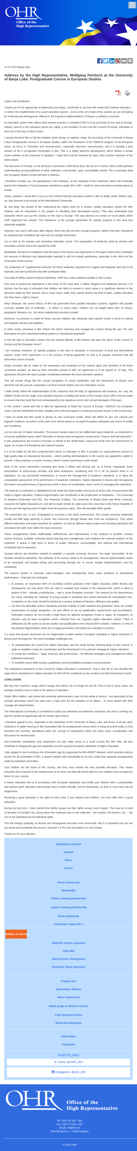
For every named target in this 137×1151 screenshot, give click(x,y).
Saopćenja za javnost (68, 844)
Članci (68, 860)
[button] (132, 5)
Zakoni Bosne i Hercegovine (68, 958)
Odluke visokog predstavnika (68, 898)
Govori (68, 868)
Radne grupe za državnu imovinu (68, 1006)
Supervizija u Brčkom (68, 989)
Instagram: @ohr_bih (68, 1072)
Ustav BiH (68, 950)
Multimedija (68, 890)
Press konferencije (68, 882)
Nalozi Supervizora (68, 997)
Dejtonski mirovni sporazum (68, 943)
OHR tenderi (68, 1036)
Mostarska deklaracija (68, 1023)
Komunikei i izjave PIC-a (68, 924)
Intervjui (68, 852)
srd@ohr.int (73, 1127)
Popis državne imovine (68, 1015)
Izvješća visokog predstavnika (69, 907)
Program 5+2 (68, 981)
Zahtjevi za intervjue (16, 934)
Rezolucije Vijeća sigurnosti (68, 966)
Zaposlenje (68, 1044)
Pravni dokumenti (68, 916)
